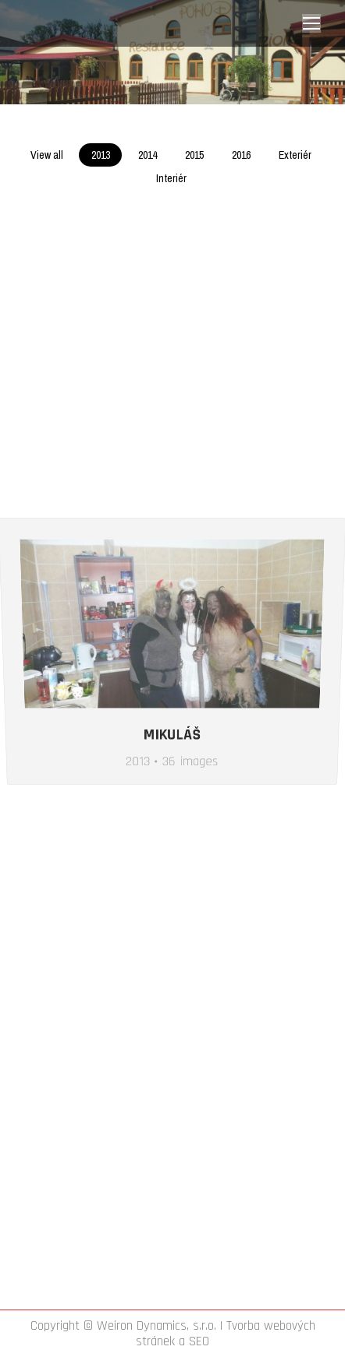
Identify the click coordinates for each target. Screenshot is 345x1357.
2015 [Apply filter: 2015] (194, 155)
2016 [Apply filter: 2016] (241, 155)
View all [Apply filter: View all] (46, 155)
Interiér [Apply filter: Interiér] (171, 178)
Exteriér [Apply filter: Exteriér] (295, 155)
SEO (199, 1341)
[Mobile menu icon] (311, 23)
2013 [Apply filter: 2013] (100, 155)
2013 (134, 842)
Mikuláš (172, 820)
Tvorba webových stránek (225, 1333)
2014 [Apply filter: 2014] (147, 155)
